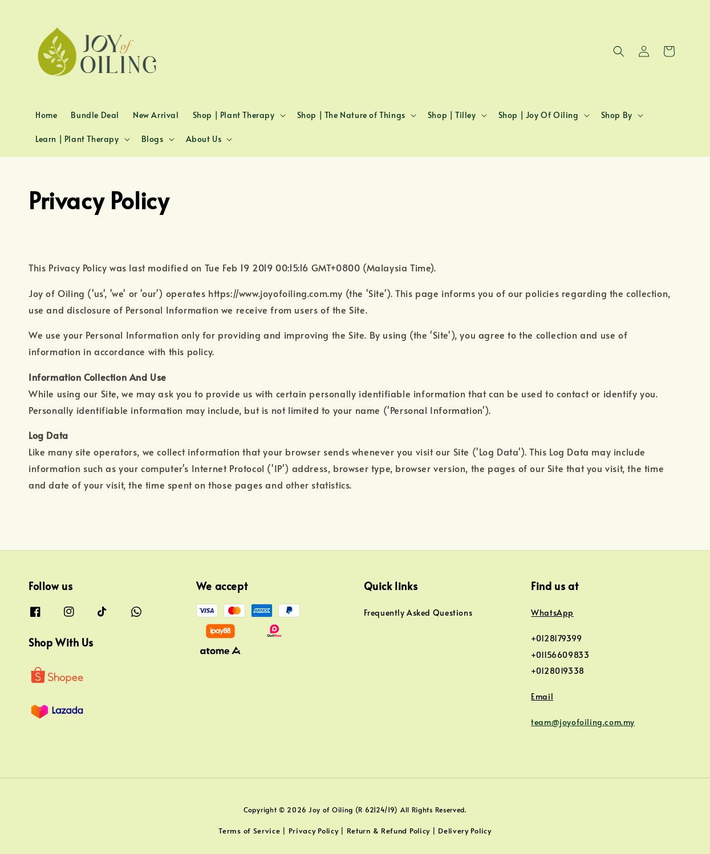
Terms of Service (249, 830)
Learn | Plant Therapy (77, 139)
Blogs (152, 139)
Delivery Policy (465, 830)
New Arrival (156, 114)
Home (46, 114)
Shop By (616, 115)
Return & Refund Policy (388, 830)
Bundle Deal (95, 114)
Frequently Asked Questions (418, 613)
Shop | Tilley (452, 115)
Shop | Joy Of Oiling (538, 115)
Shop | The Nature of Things (351, 115)
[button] (618, 51)
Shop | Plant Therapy (234, 115)
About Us (204, 139)
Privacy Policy (314, 830)
